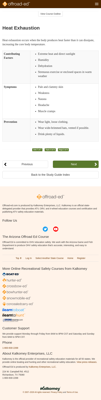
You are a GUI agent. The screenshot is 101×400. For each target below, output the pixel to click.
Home (70, 258)
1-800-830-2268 (10, 348)
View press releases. (87, 362)
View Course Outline (50, 14)
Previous (27, 164)
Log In (29, 258)
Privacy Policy (56, 392)
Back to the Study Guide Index (50, 174)
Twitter (45, 229)
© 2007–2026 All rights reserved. (36, 392)
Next (74, 164)
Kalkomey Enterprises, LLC (42, 367)
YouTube (55, 229)
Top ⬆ (19, 258)
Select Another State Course (50, 258)
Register (81, 258)
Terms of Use (72, 392)
